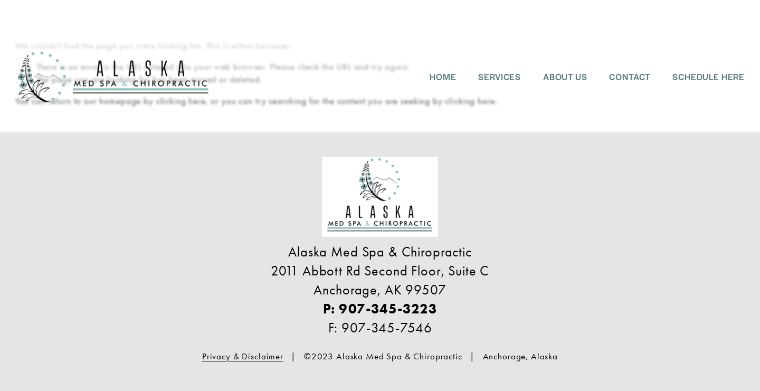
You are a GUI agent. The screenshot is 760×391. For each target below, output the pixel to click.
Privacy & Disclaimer (242, 356)
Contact (629, 77)
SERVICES (499, 77)
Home (443, 77)
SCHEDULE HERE (708, 77)
